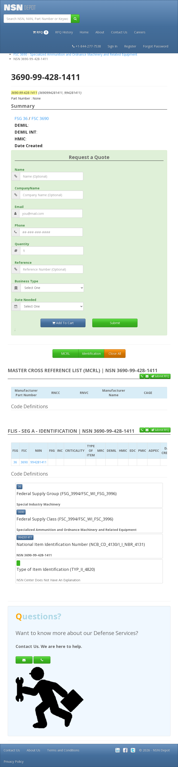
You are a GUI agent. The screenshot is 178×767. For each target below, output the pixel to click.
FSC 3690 (40, 118)
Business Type (26, 281)
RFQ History (64, 32)
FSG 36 (21, 118)
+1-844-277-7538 (86, 46)
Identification (91, 353)
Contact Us (119, 32)
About (99, 32)
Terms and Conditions (63, 750)
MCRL (65, 353)
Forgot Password (155, 46)
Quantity (22, 244)
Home (84, 32)
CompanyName (27, 188)
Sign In (112, 46)
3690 (24, 462)
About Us (33, 750)
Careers (139, 32)
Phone (20, 225)
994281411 (38, 462)
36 (15, 462)
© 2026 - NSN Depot (154, 750)
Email (19, 207)
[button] (40, 31)
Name (19, 169)
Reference (23, 262)
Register (130, 46)
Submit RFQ (160, 376)
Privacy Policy (14, 761)
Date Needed (25, 300)
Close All (115, 353)
